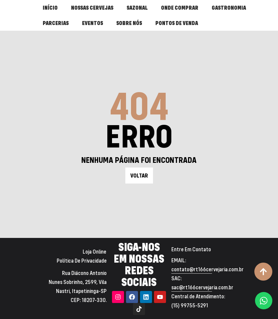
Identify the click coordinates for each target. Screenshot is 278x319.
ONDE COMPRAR (179, 7)
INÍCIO (50, 7)
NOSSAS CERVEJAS (92, 7)
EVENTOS (92, 23)
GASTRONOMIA (229, 7)
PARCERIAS (56, 23)
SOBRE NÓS (129, 23)
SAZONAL (137, 7)
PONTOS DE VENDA (176, 23)
